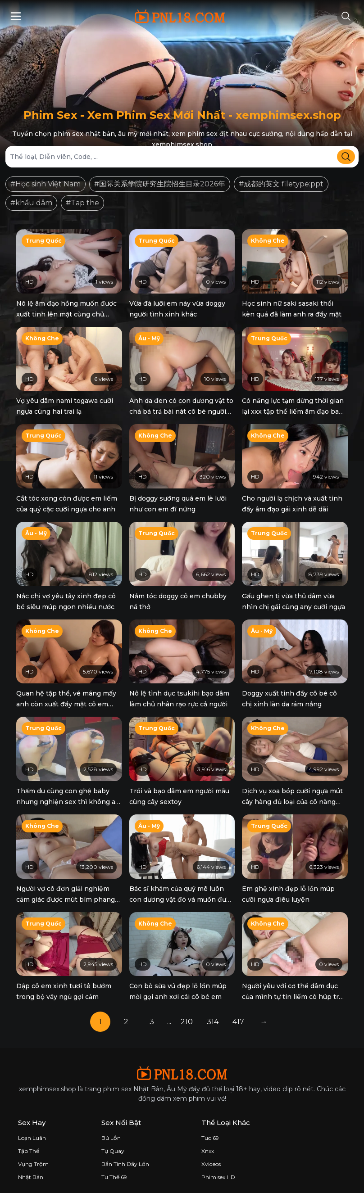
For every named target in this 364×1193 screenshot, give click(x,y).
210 (187, 1015)
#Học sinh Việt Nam (45, 184)
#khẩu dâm (31, 203)
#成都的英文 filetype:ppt (281, 184)
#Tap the (82, 203)
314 (212, 1015)
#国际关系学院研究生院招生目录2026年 (159, 184)
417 (238, 1015)
